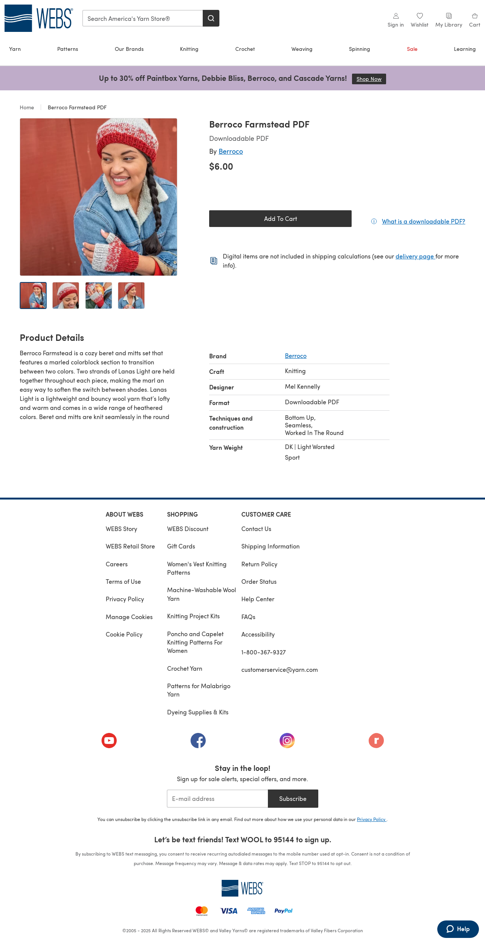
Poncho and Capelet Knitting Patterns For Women (195, 642)
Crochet (245, 48)
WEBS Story (121, 529)
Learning (465, 48)
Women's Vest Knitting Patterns (197, 568)
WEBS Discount (187, 529)
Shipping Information (270, 546)
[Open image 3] (98, 295)
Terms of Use (123, 581)
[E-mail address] (217, 799)
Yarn (15, 48)
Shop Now (371, 78)
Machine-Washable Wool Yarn (201, 594)
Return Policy (259, 564)
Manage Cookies (129, 617)
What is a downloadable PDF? (423, 221)
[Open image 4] (131, 295)
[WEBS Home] (242, 888)
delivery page (415, 256)
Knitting (189, 48)
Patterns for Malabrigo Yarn (198, 690)
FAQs (248, 617)
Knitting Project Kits (193, 616)
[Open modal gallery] (98, 197)
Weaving (302, 48)
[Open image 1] (33, 295)
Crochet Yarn (184, 668)
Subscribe (293, 798)
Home (28, 107)
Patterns (67, 48)
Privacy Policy (125, 599)
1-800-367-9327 (263, 652)
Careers (117, 564)
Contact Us (256, 529)
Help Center (257, 599)
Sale (412, 48)
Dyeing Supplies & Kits (197, 712)
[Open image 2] (65, 295)
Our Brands (129, 48)
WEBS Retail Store (130, 546)
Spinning (359, 48)
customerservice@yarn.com (279, 669)
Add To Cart (280, 218)
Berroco (231, 151)
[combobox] (142, 18)
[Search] (211, 18)
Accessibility (258, 634)
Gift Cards (181, 546)
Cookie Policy (124, 634)
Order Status (259, 581)
